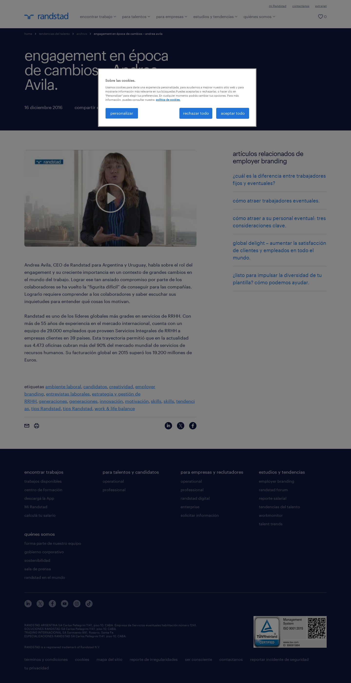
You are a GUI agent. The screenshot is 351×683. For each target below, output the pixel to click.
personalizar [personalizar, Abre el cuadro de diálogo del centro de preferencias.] (121, 113)
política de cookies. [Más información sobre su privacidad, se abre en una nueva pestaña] (168, 99)
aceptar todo (233, 113)
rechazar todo (196, 113)
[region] (177, 97)
